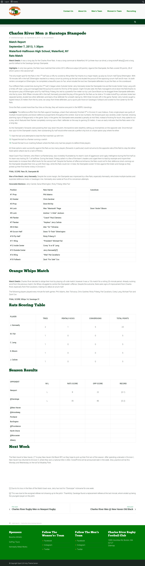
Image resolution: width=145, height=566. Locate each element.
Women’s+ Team (114, 11)
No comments (49, 38)
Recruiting (131, 11)
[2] (124, 60)
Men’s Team (97, 11)
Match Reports (15, 523)
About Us (83, 11)
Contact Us (70, 11)
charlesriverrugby (17, 38)
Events (14, 1)
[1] (10, 488)
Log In (7, 2)
